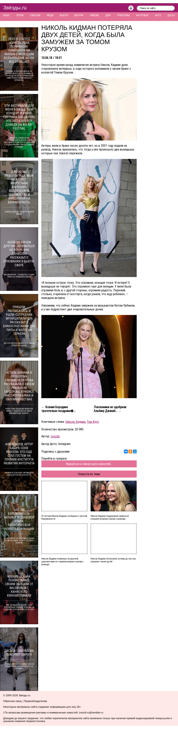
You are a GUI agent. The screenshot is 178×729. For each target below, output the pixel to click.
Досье (171, 15)
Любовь (94, 15)
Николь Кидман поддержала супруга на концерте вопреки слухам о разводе (110, 517)
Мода (50, 15)
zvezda (55, 436)
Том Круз (93, 422)
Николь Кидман (75, 422)
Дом (107, 15)
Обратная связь (12, 701)
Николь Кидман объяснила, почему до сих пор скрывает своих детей (113, 560)
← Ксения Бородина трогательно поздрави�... (58, 409)
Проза (20, 15)
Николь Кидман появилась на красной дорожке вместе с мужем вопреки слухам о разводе (62, 561)
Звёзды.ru (15, 7)
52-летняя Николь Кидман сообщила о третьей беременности (64, 517)
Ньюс (6, 15)
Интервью (142, 15)
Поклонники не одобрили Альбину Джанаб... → (110, 409)
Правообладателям (35, 701)
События (35, 15)
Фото (158, 15)
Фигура (78, 15)
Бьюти (64, 15)
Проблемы (123, 15)
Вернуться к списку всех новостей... (89, 464)
